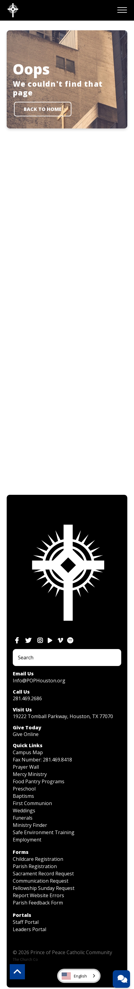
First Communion (32, 803)
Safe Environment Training (43, 832)
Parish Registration (35, 866)
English (74, 976)
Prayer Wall (26, 767)
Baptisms (23, 796)
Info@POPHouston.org (39, 680)
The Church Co (25, 959)
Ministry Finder (30, 825)
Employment (27, 839)
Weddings (24, 810)
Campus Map (28, 752)
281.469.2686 (27, 698)
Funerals (23, 817)
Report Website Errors (38, 895)
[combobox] (78, 976)
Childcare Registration (38, 859)
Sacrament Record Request (43, 873)
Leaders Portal (29, 929)
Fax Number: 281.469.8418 (42, 759)
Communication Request (40, 880)
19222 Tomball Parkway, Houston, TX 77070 (63, 716)
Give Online (26, 734)
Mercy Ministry (30, 774)
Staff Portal (26, 922)
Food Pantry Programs (38, 781)
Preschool (24, 788)
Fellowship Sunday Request (43, 888)
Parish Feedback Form (38, 902)
